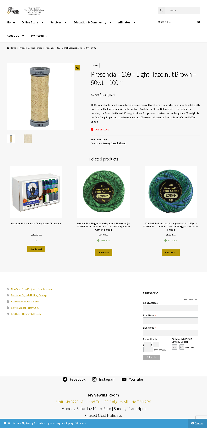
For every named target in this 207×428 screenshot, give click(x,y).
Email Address (151, 303)
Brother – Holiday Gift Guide (26, 314)
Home (11, 22)
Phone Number (150, 339)
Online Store (30, 22)
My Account (39, 35)
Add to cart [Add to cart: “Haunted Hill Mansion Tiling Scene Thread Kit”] (36, 248)
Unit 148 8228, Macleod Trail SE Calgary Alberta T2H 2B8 (103, 401)
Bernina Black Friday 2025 (25, 307)
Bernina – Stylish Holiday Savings (29, 295)
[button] (77, 67)
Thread (22, 47)
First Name (149, 315)
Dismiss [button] (199, 423)
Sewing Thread (35, 47)
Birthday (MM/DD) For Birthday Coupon (183, 340)
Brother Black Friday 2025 (25, 301)
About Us (13, 35)
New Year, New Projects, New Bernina (31, 289)
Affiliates (124, 22)
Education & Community (89, 22)
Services (56, 22)
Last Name (149, 327)
